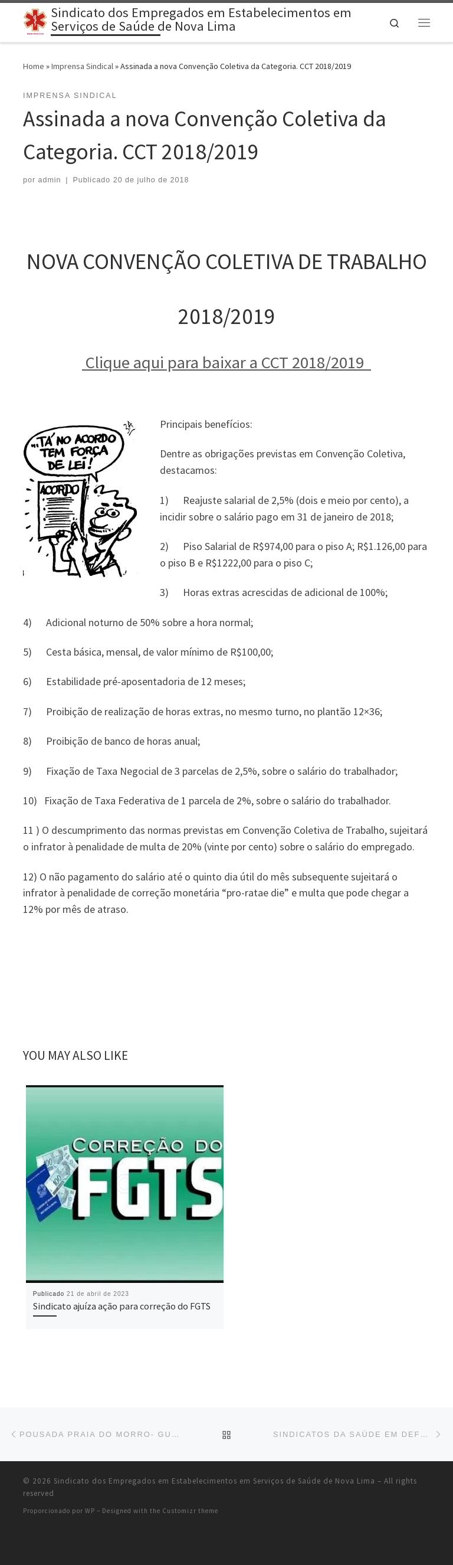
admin (49, 180)
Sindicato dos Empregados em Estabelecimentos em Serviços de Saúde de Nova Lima (214, 1481)
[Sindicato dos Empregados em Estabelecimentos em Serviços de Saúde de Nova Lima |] (35, 20)
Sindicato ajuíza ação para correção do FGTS (122, 1306)
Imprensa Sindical (82, 66)
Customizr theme (190, 1511)
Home (33, 66)
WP (90, 1511)
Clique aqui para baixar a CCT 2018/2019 (226, 362)
